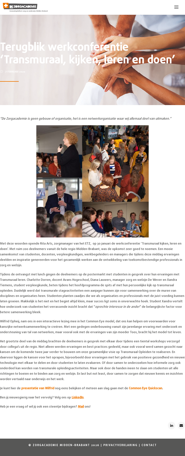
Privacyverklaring (120, 445)
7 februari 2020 (15, 72)
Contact (149, 445)
